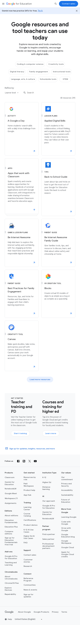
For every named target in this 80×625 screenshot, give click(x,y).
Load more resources (40, 379)
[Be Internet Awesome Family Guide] (58, 243)
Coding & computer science (30, 64)
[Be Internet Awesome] (22, 243)
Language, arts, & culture (23, 79)
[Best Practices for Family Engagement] (22, 294)
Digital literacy (17, 72)
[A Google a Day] (22, 128)
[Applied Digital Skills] (58, 128)
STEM (65, 79)
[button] (34, 151)
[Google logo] (9, 612)
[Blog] (24, 461)
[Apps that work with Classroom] (22, 187)
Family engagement (38, 72)
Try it (40, 11)
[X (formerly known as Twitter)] (29, 461)
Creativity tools (56, 64)
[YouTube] (35, 461)
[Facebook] (18, 461)
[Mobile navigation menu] (3, 3)
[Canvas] (22, 346)
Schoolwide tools (48, 79)
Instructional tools (62, 72)
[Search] (55, 3)
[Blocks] (58, 294)
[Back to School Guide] (58, 187)
